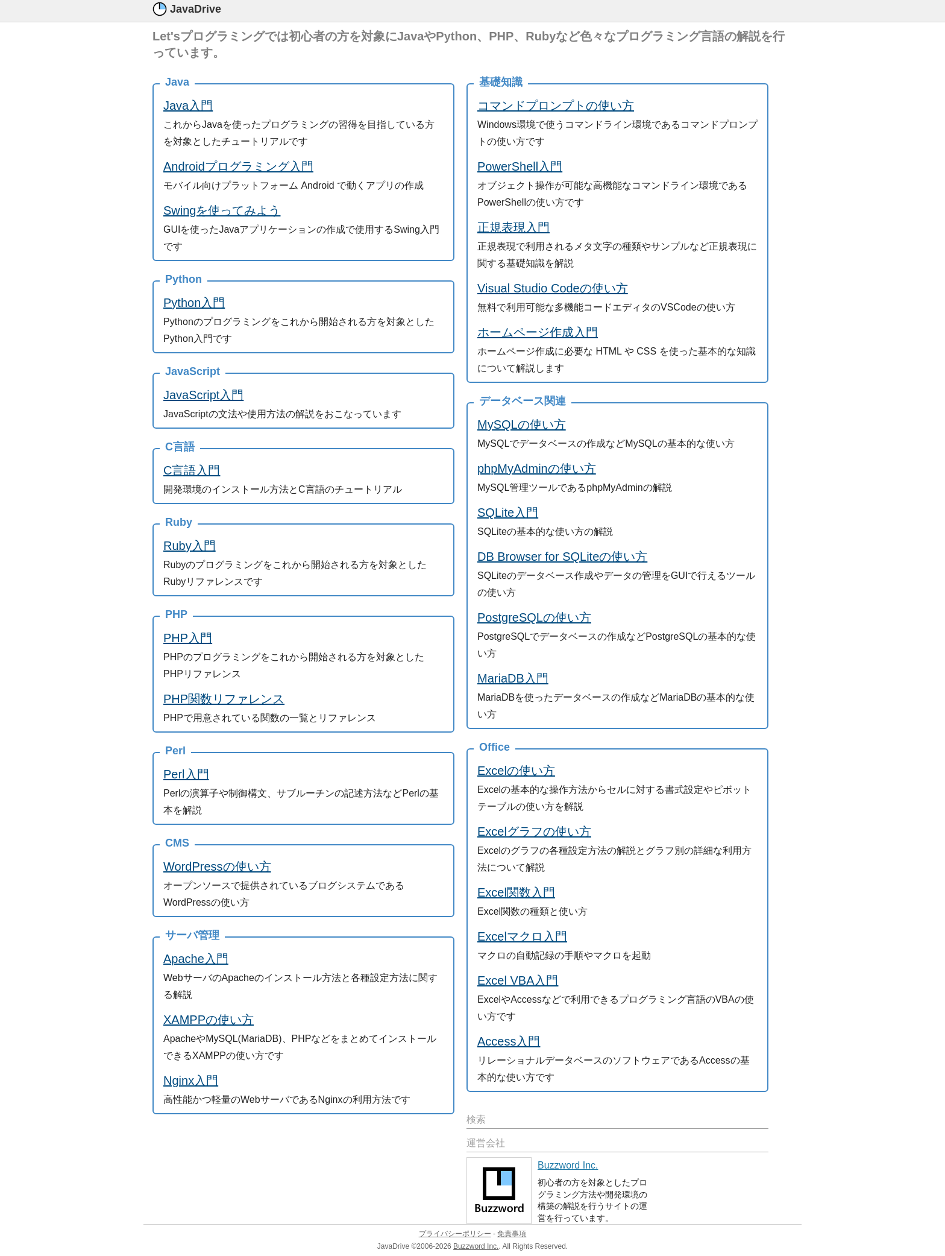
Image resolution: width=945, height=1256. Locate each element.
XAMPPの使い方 (208, 1019)
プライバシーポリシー (455, 1233)
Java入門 (188, 105)
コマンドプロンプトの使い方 (555, 105)
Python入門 (194, 302)
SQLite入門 (507, 512)
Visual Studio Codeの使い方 (552, 288)
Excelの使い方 (516, 770)
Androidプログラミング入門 (238, 166)
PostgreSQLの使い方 (534, 617)
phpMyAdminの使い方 (536, 468)
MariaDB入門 (512, 678)
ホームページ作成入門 (537, 332)
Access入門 (508, 1041)
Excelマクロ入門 (522, 936)
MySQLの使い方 (521, 424)
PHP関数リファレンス (223, 698)
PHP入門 (187, 638)
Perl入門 (186, 774)
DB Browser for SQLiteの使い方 (562, 556)
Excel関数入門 (516, 892)
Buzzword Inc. (568, 1165)
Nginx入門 (190, 1080)
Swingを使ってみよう (221, 210)
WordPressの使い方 (217, 866)
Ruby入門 (189, 545)
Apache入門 (195, 958)
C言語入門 (191, 470)
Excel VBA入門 (517, 980)
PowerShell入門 (519, 166)
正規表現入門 (513, 227)
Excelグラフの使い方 (534, 831)
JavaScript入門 (203, 395)
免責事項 (511, 1233)
